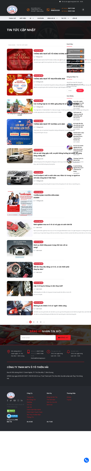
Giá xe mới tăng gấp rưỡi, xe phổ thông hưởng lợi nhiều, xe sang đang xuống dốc (49, 169)
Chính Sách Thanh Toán (34, 452)
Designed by (12, 459)
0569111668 (71, 11)
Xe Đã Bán (40, 18)
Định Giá (49, 444)
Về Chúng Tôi (31, 439)
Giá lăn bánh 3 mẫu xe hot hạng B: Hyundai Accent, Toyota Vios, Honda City (78, 136)
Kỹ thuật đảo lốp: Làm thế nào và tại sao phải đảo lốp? (78, 125)
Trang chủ (30, 437)
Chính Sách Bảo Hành (34, 449)
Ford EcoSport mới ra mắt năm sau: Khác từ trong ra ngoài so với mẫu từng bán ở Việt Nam (47, 196)
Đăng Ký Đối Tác (52, 437)
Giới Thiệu (23, 18)
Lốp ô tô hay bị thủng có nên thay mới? (49, 318)
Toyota (69, 439)
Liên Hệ (74, 18)
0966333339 (55, 10)
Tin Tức (65, 18)
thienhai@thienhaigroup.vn (38, 398)
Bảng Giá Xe (52, 18)
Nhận (80, 90)
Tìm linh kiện (51, 439)
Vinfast (69, 437)
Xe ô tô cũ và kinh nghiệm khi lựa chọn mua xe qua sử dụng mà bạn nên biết (78, 149)
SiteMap (29, 442)
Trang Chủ (12, 18)
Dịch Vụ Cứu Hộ (52, 442)
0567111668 (71, 8)
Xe (32, 18)
